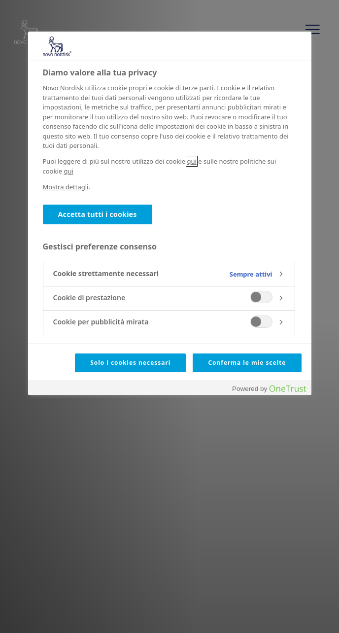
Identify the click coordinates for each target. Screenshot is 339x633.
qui (191, 161)
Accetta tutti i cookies (97, 214)
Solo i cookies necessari (130, 362)
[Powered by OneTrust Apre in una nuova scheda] (269, 389)
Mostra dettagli (66, 186)
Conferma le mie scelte (247, 362)
